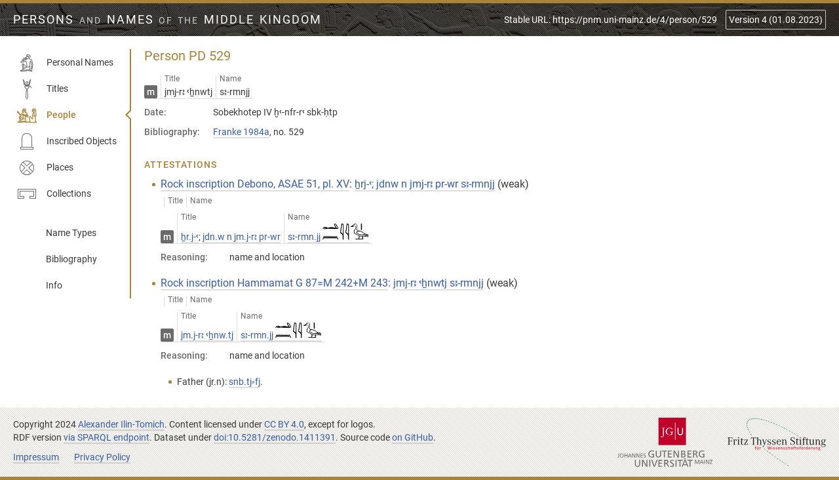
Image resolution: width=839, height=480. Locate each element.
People (46, 115)
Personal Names (65, 63)
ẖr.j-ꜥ (190, 236)
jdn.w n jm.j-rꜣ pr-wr (242, 236)
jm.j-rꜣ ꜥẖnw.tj (207, 335)
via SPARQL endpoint (106, 437)
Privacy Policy (102, 457)
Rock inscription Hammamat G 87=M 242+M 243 (274, 283)
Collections (54, 194)
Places (45, 168)
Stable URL (610, 19)
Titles (42, 89)
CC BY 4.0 (284, 424)
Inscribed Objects (67, 141)
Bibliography (71, 259)
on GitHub (412, 437)
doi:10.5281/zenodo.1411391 (275, 437)
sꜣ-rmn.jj (328, 236)
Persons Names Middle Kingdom (167, 19)
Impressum (36, 457)
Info (54, 285)
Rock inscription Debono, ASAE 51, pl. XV (255, 184)
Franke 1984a (241, 132)
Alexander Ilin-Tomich (121, 424)
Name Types (71, 233)
